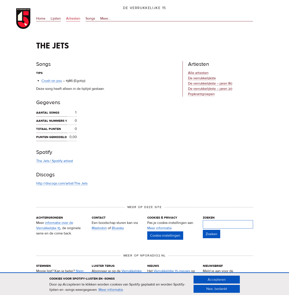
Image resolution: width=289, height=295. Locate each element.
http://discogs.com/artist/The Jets (62, 183)
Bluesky (118, 228)
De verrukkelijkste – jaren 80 (210, 83)
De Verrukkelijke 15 (144, 8)
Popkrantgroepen (201, 94)
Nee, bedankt (216, 291)
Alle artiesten (198, 73)
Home (40, 18)
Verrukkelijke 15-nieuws (172, 271)
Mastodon (99, 228)
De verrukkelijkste (202, 78)
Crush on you (51, 81)
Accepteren (217, 282)
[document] (144, 286)
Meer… (105, 18)
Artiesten (73, 18)
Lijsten (56, 18)
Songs (90, 18)
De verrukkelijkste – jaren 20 (210, 89)
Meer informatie (159, 228)
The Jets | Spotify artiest (54, 161)
